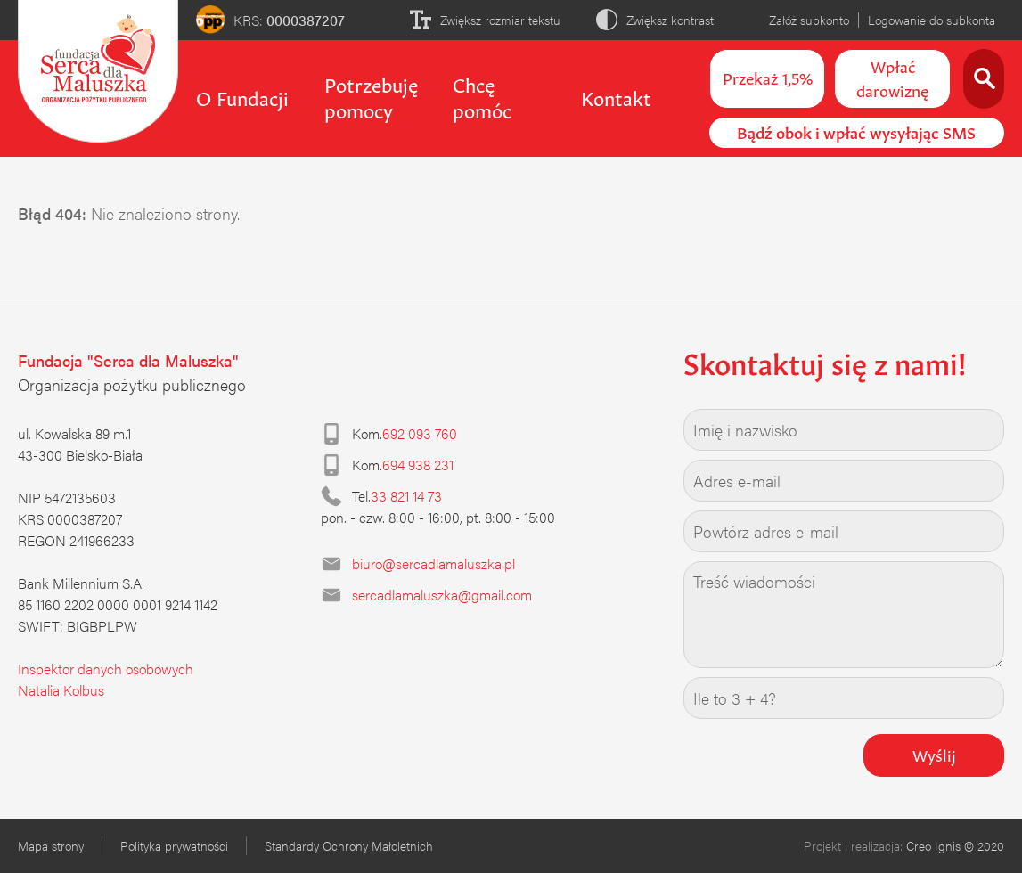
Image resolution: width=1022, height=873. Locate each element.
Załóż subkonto (809, 20)
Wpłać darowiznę (892, 77)
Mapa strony (51, 845)
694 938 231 (418, 464)
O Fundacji (242, 96)
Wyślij (934, 753)
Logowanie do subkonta (931, 20)
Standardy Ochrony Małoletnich (349, 845)
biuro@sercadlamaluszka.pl (433, 563)
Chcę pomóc (482, 95)
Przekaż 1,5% (768, 76)
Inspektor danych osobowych (105, 668)
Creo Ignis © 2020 (955, 845)
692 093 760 (419, 433)
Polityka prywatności (174, 845)
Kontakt (616, 96)
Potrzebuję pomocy (371, 95)
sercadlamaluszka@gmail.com (442, 594)
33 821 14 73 (406, 495)
